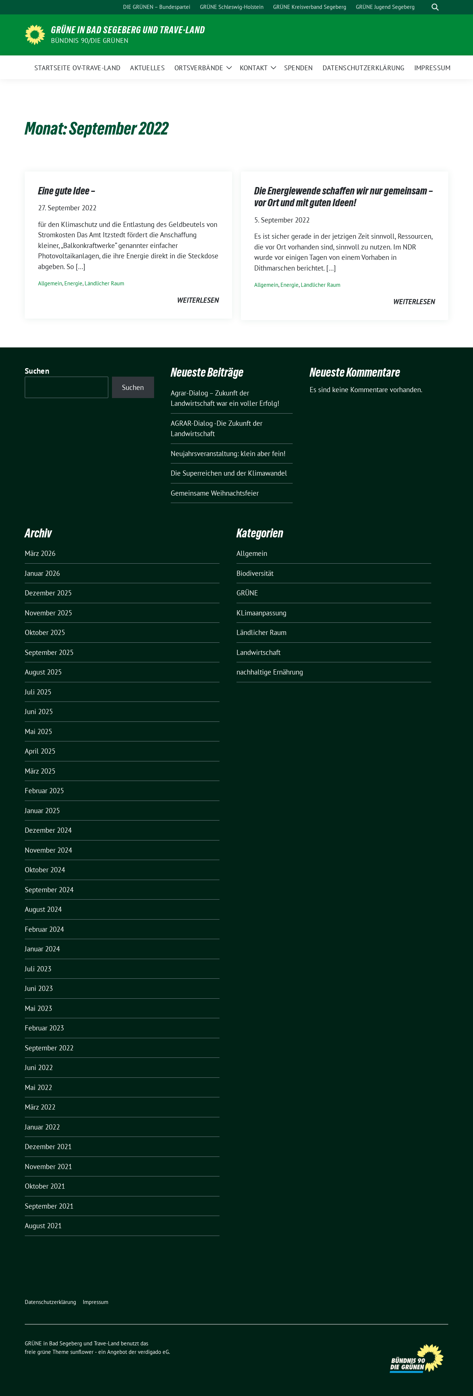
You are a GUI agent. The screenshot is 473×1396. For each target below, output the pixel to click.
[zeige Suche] (435, 7)
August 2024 (43, 909)
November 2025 (48, 612)
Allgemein (50, 283)
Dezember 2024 (48, 830)
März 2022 (40, 1107)
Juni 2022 (39, 1067)
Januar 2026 (42, 573)
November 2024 (48, 850)
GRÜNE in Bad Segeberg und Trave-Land (128, 29)
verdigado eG (153, 1351)
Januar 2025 (42, 810)
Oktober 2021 (45, 1186)
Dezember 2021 (48, 1146)
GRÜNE (247, 592)
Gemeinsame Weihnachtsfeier (215, 493)
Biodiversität (254, 573)
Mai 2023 (38, 1008)
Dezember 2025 (48, 592)
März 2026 (40, 553)
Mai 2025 (38, 731)
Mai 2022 (38, 1087)
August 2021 (43, 1225)
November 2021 (48, 1166)
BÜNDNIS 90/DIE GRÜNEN (89, 40)
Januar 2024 (42, 948)
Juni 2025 (39, 711)
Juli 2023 (38, 968)
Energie (73, 283)
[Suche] (424, 7)
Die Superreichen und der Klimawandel (229, 473)
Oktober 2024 (45, 869)
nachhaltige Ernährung (269, 672)
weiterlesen (198, 300)
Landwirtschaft (258, 652)
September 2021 (49, 1206)
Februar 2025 (44, 790)
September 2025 (49, 652)
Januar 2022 (42, 1126)
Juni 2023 (39, 988)
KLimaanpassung (261, 612)
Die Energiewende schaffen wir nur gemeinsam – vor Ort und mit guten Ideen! (343, 196)
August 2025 (43, 672)
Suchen (37, 371)
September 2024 (49, 889)
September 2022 (49, 1047)
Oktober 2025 (45, 632)
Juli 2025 (38, 691)
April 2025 (40, 751)
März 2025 (40, 771)
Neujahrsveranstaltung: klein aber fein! (228, 453)
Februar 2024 (44, 929)
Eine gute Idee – (66, 191)
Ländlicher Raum (104, 283)
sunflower (81, 1351)
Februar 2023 (44, 1027)
